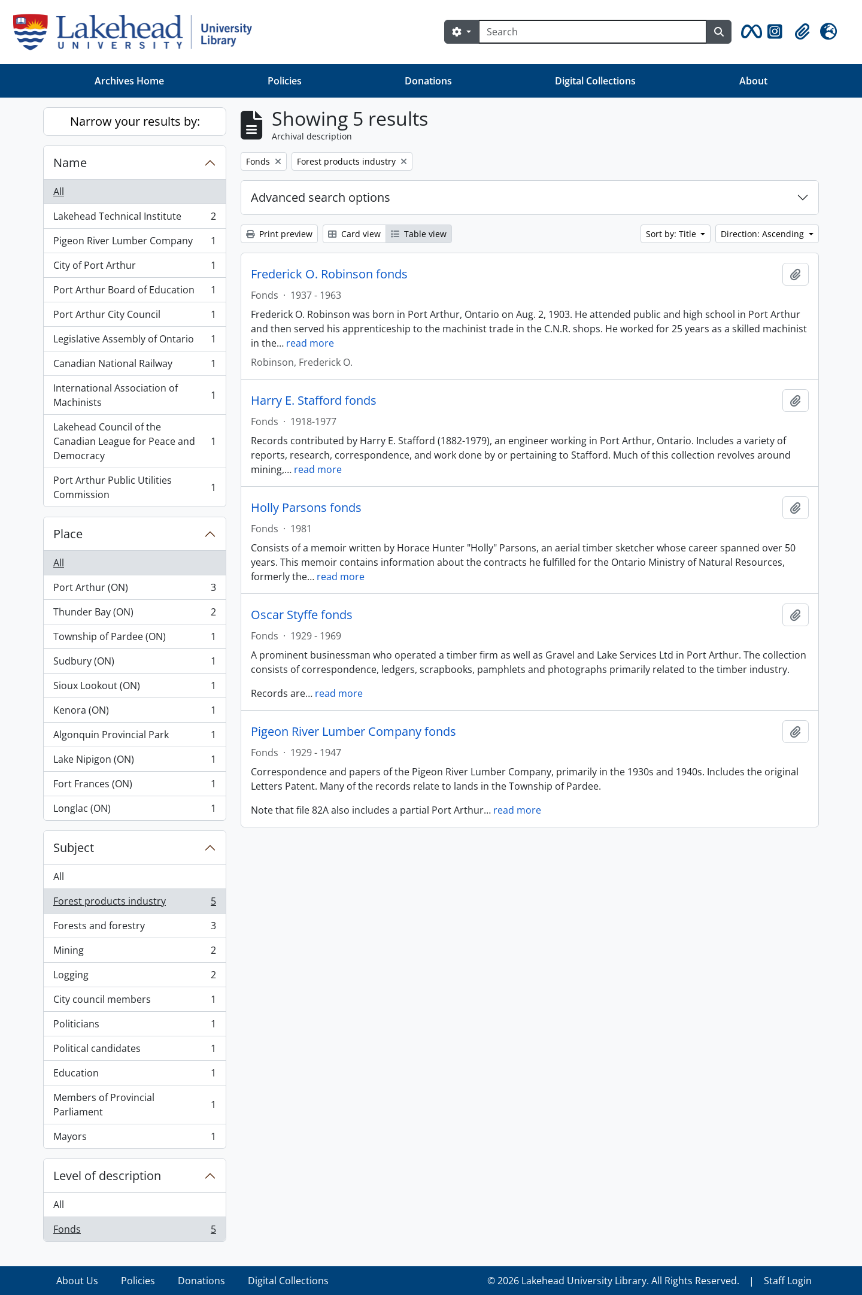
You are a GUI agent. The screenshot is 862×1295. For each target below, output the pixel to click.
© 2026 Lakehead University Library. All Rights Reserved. (613, 1280)
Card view (354, 233)
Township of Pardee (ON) (134, 639)
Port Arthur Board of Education (134, 292)
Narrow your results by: (135, 121)
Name (70, 162)
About (753, 80)
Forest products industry (134, 904)
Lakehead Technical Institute (134, 219)
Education (134, 1075)
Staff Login (788, 1280)
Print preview (279, 233)
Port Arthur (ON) (134, 590)
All (58, 191)
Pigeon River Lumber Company (134, 243)
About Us (77, 1280)
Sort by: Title (672, 233)
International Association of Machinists (134, 395)
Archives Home (129, 80)
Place (68, 534)
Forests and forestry (134, 928)
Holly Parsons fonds (306, 508)
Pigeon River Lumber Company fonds (353, 731)
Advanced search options (320, 197)
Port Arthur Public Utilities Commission (134, 487)
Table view (419, 233)
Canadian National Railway (134, 366)
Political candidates (134, 1051)
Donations (428, 80)
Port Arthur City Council (134, 317)
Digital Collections (595, 80)
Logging (134, 977)
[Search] (592, 32)
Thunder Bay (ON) (134, 614)
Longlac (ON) (134, 810)
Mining (134, 953)
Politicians (134, 1026)
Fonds (134, 1231)
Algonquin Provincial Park (134, 737)
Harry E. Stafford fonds (314, 400)
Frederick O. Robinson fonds (329, 274)
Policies (285, 80)
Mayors (134, 1138)
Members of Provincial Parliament (134, 1104)
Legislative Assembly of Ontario (134, 341)
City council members (134, 1002)
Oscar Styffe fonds (302, 615)
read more (310, 343)
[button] (749, 32)
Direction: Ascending (763, 233)
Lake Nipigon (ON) (134, 762)
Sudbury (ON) (134, 664)
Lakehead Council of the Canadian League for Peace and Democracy (134, 441)
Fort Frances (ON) (134, 786)
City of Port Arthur (134, 268)
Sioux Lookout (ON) (134, 688)
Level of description (107, 1175)
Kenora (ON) (134, 713)
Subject (73, 847)
